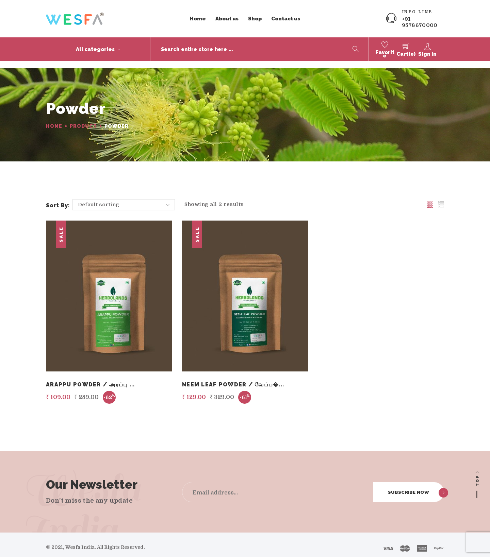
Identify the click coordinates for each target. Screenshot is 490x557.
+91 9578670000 (420, 22)
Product (83, 119)
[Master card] (405, 543)
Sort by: (57, 198)
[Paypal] (439, 543)
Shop (255, 19)
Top (477, 480)
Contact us (285, 19)
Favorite (384, 54)
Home (198, 19)
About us (227, 19)
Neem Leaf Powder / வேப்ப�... (233, 378)
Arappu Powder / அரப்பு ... (90, 378)
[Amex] (422, 543)
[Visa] (388, 543)
